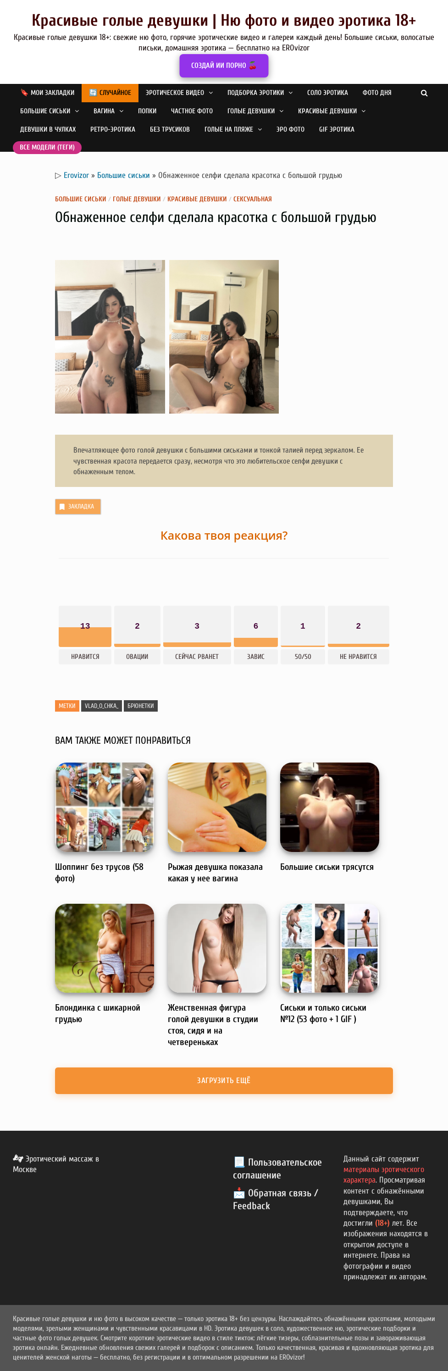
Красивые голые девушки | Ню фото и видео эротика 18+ (224, 20)
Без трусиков (170, 129)
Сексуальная (252, 199)
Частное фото (192, 111)
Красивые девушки (327, 111)
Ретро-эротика (112, 129)
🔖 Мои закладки (47, 93)
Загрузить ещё (224, 1080)
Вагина (104, 111)
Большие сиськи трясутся (327, 867)
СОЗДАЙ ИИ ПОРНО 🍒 (224, 65)
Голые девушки (251, 111)
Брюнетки (140, 706)
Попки (147, 111)
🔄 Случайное (110, 93)
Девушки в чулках (48, 129)
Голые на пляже (229, 129)
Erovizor (76, 175)
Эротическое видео (175, 93)
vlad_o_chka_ (101, 706)
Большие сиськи (45, 111)
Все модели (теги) (47, 147)
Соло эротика (327, 93)
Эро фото (290, 129)
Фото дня (377, 93)
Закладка (76, 507)
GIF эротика (336, 129)
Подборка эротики (255, 93)
